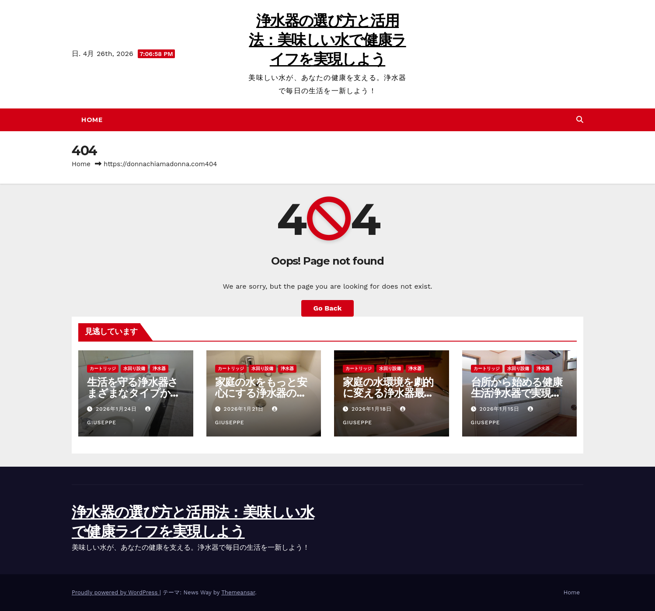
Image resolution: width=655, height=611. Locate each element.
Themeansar (238, 592)
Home (91, 120)
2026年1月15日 (500, 409)
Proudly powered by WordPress (116, 592)
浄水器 (159, 368)
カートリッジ (103, 368)
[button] (579, 119)
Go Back (328, 308)
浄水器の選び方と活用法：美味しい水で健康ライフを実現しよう (327, 39)
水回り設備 (134, 368)
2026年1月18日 (373, 409)
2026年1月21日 (244, 409)
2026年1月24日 (117, 409)
